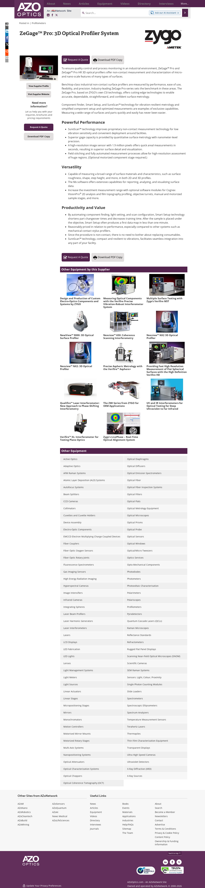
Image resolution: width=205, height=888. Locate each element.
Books (125, 803)
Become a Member (165, 812)
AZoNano (22, 807)
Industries (127, 820)
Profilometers (39, 23)
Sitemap (126, 828)
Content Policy (162, 837)
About (158, 803)
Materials (127, 812)
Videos (93, 816)
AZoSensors (58, 803)
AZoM (21, 803)
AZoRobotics (24, 812)
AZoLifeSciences (60, 820)
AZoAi (55, 812)
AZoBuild (22, 820)
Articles (94, 807)
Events (125, 807)
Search (158, 807)
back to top (175, 853)
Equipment (96, 812)
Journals (94, 828)
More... (182, 3)
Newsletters (161, 816)
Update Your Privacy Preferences (41, 883)
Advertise (160, 824)
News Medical (59, 816)
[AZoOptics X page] (56, 15)
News (93, 803)
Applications (129, 816)
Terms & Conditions (165, 828)
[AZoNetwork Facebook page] (52, 15)
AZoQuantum (59, 807)
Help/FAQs (128, 824)
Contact (159, 820)
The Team (127, 832)
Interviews (95, 824)
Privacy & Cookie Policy (167, 832)
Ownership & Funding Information (166, 843)
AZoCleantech (25, 816)
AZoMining (23, 824)
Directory (95, 820)
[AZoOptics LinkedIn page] (48, 15)
